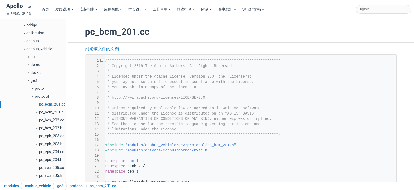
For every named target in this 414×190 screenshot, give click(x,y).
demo (35, 65)
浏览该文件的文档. (102, 48)
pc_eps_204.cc (51, 152)
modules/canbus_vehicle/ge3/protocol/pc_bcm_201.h (181, 145)
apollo (134, 161)
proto (39, 88)
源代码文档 (253, 9)
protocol (42, 96)
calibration (35, 33)
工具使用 (162, 9)
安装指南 (89, 9)
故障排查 (186, 9)
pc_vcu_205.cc (51, 167)
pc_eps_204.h (50, 160)
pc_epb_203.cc (51, 136)
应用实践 (113, 9)
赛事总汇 (227, 9)
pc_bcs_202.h (50, 128)
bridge (31, 25)
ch (33, 57)
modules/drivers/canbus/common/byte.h (167, 150)
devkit (36, 72)
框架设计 (137, 9)
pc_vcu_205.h (50, 175)
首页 (45, 9)
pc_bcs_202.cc (51, 120)
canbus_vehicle (39, 49)
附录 (206, 9)
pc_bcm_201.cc (52, 104)
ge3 (34, 80)
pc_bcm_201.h (51, 112)
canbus (32, 41)
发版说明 (64, 9)
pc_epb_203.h (50, 144)
